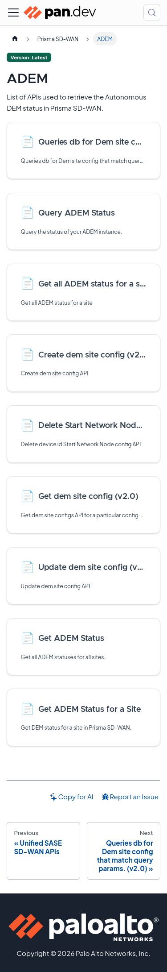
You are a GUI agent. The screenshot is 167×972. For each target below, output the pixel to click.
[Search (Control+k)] (151, 12)
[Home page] (15, 39)
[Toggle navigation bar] (13, 12)
